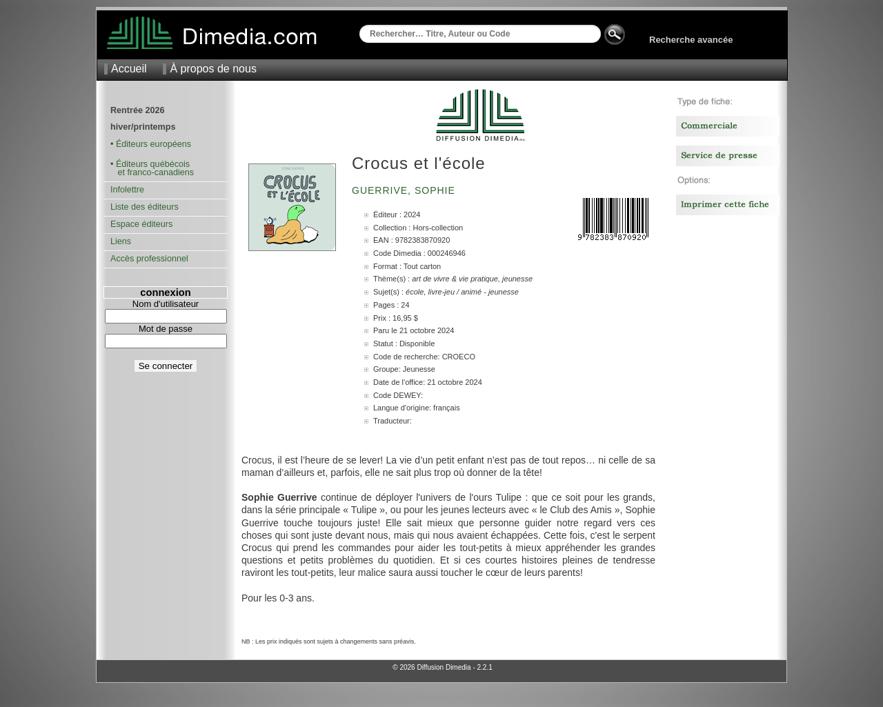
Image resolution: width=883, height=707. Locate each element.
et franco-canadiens (152, 172)
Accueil (129, 68)
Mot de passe (165, 328)
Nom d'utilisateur (165, 304)
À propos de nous (213, 68)
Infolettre (127, 190)
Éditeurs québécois (153, 164)
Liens (120, 241)
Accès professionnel (149, 258)
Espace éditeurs (141, 224)
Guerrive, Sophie (405, 190)
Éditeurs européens (153, 144)
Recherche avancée (691, 39)
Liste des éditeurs (144, 207)
